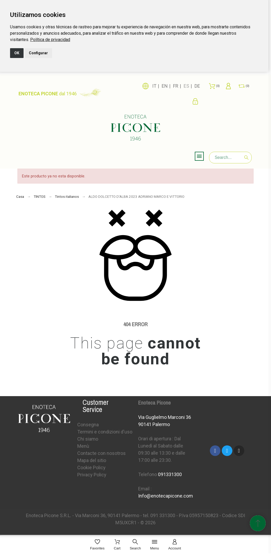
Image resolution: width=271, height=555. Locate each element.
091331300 (170, 474)
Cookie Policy (91, 467)
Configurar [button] (38, 53)
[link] (50, 39)
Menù (83, 446)
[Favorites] (97, 545)
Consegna (88, 424)
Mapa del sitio (91, 460)
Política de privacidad (50, 39)
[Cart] (117, 545)
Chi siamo (87, 439)
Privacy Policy (91, 474)
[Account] (175, 545)
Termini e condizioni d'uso (104, 432)
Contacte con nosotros (101, 453)
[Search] (230, 157)
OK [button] (16, 53)
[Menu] (154, 545)
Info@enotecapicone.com (165, 496)
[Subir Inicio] (258, 523)
